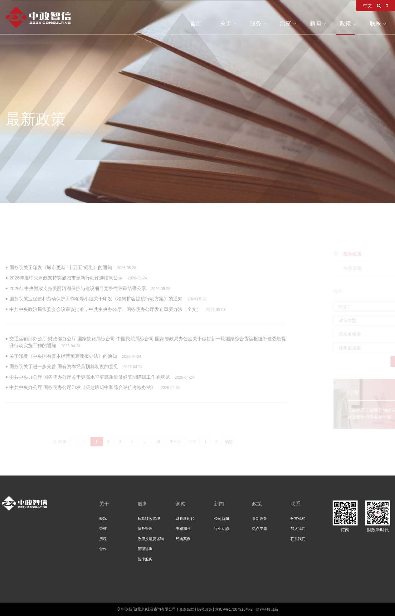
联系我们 (297, 539)
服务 (255, 23)
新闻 (315, 23)
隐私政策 (204, 609)
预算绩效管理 (149, 518)
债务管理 (145, 528)
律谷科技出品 (267, 609)
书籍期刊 (183, 528)
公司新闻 (221, 518)
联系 (375, 23)
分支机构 (297, 518)
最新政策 (259, 518)
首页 (195, 23)
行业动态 (221, 528)
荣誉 (103, 528)
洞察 (285, 23)
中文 (367, 5)
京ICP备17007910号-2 (233, 609)
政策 (345, 23)
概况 (103, 518)
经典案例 (183, 539)
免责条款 (186, 609)
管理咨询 (145, 549)
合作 (103, 549)
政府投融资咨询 (151, 539)
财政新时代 (185, 518)
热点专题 (259, 528)
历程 (103, 539)
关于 (225, 23)
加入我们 (297, 528)
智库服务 (145, 559)
